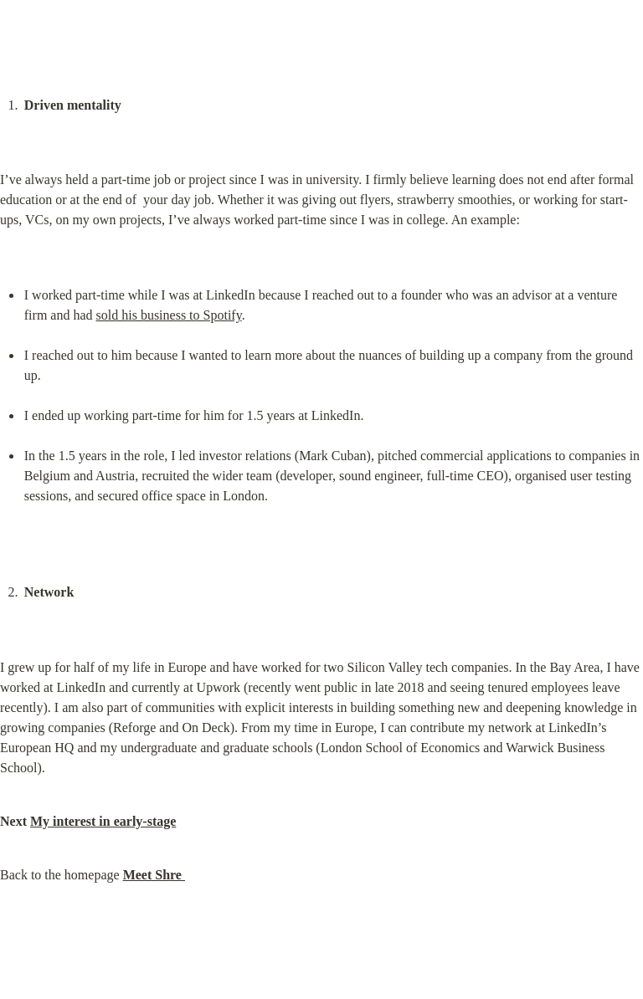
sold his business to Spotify (169, 315)
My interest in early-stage (103, 821)
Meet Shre (154, 875)
